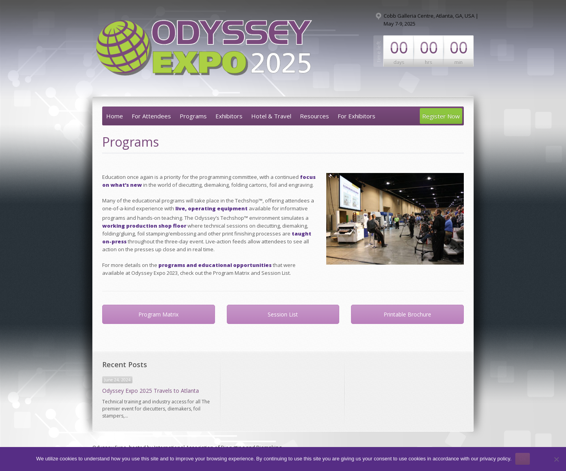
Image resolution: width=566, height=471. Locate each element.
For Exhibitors (356, 116)
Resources (314, 116)
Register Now (441, 116)
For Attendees (151, 116)
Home (114, 116)
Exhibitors (229, 116)
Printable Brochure (407, 314)
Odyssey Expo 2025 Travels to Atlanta (150, 390)
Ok (522, 459)
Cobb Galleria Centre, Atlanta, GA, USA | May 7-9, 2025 (431, 19)
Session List (283, 314)
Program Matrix (158, 314)
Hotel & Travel (271, 116)
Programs (193, 116)
